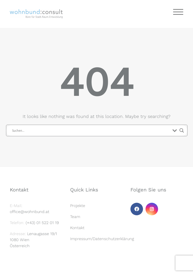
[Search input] (91, 130)
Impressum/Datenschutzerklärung (102, 238)
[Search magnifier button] (181, 130)
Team (75, 216)
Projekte (77, 205)
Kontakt (77, 227)
